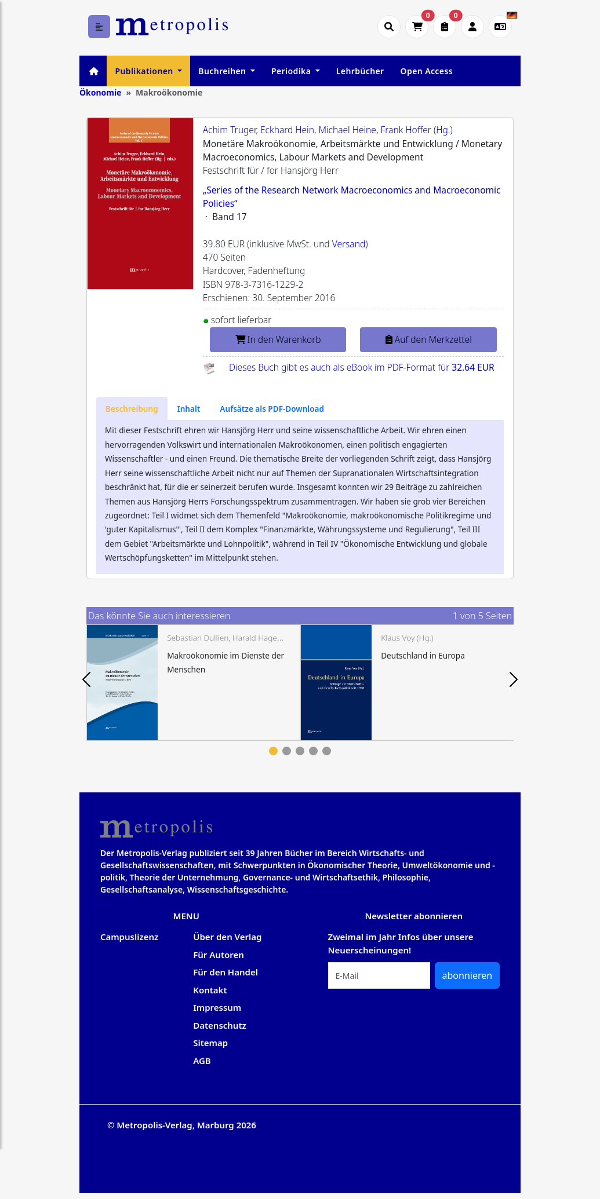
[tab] (132, 409)
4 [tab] (313, 751)
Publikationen (145, 70)
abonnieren (467, 975)
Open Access (427, 70)
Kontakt (210, 990)
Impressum (217, 1007)
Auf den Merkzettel (429, 339)
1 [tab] (273, 751)
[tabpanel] (193, 682)
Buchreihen (223, 70)
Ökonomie (100, 92)
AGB (202, 1060)
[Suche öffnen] (389, 26)
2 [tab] (286, 751)
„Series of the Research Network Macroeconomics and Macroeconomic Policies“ (352, 197)
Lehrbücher (360, 70)
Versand (349, 243)
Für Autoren (218, 954)
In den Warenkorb (278, 339)
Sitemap (210, 1042)
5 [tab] (326, 751)
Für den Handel (225, 972)
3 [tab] (300, 751)
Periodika (292, 70)
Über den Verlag (227, 936)
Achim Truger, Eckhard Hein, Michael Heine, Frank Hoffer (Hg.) (328, 129)
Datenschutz (219, 1025)
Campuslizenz (129, 936)
